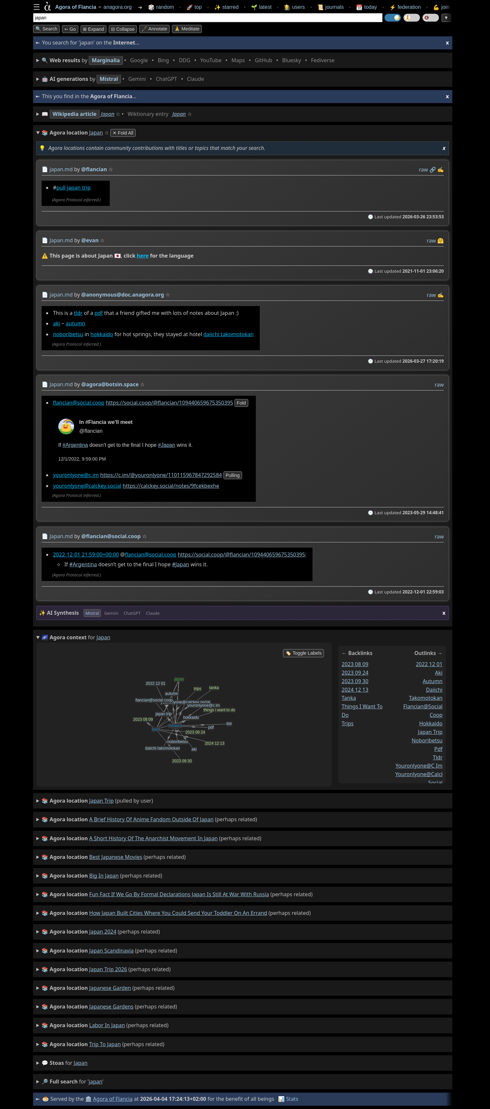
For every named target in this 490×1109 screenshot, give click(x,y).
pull (61, 187)
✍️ (440, 169)
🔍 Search (46, 28)
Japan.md (61, 240)
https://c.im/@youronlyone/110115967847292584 (161, 475)
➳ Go (70, 29)
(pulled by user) (97, 801)
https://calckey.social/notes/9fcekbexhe (170, 485)
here (142, 255)
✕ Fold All (123, 133)
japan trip (78, 187)
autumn (75, 323)
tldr (78, 313)
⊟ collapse (123, 29)
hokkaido (101, 334)
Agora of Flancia (113, 1098)
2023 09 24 (355, 672)
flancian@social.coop (78, 402)
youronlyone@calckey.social (87, 485)
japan (80, 1062)
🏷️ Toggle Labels (303, 653)
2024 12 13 (355, 689)
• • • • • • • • (189, 60)
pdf (98, 313)
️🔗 (432, 169)
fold (241, 403)
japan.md (61, 169)
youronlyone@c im (419, 766)
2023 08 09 (355, 664)
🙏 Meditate (186, 28)
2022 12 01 (429, 664)
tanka (349, 698)
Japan (107, 114)
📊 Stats (288, 1098)
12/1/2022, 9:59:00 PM (82, 459)
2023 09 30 (355, 681)
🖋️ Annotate (154, 28)
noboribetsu (68, 334)
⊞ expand (93, 29)
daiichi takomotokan (228, 334)
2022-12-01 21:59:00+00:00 (86, 554)
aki (56, 323)
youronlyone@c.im (76, 475)
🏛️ (88, 1098)
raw (423, 169)
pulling (232, 475)
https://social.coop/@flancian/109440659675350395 (169, 402)
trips (347, 723)
